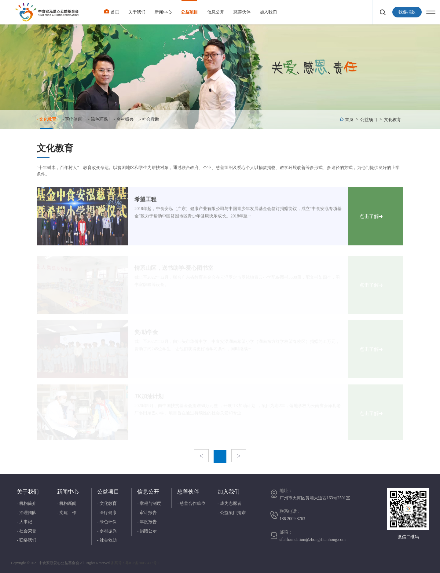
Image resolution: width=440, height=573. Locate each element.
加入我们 (268, 12)
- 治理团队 (26, 512)
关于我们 (136, 12)
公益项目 (189, 12)
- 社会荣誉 (26, 531)
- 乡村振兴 (124, 119)
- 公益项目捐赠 (232, 512)
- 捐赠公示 (147, 531)
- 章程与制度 (149, 503)
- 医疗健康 (72, 119)
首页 (111, 11)
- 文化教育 (46, 119)
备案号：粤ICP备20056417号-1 (135, 563)
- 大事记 (24, 522)
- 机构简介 (26, 503)
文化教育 (392, 119)
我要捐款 (407, 12)
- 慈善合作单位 (191, 503)
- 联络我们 (26, 540)
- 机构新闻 (66, 503)
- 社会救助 (149, 119)
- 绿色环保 (98, 119)
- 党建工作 (66, 512)
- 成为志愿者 (229, 503)
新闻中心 (163, 12)
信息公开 (215, 12)
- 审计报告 (147, 512)
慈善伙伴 (242, 12)
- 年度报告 (147, 522)
